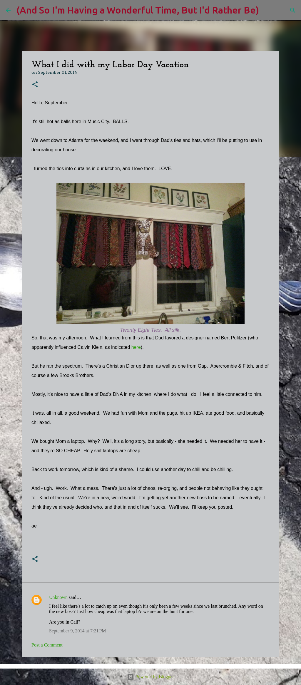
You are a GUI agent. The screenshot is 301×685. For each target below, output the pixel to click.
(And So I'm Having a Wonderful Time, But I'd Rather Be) (137, 10)
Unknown (58, 597)
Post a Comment (47, 644)
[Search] (267, 10)
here (136, 347)
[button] (35, 85)
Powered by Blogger (150, 676)
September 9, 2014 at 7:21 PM (77, 630)
